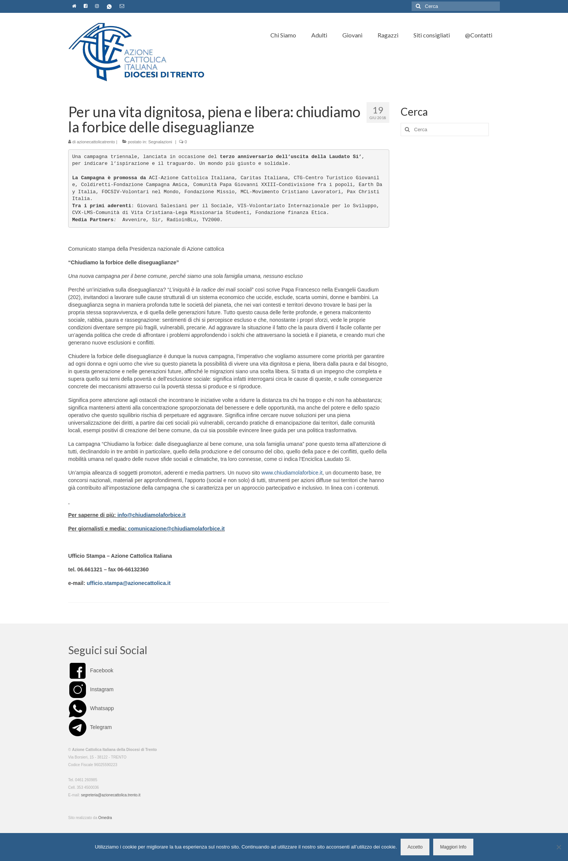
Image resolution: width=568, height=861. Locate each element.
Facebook (90, 670)
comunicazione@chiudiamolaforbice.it (176, 529)
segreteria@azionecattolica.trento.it (110, 795)
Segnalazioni (160, 142)
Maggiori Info (453, 847)
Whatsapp (91, 708)
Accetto (415, 847)
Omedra (105, 818)
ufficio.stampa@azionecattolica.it (128, 583)
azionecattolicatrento (96, 142)
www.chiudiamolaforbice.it (292, 473)
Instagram (91, 689)
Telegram (90, 727)
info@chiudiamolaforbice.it (151, 515)
